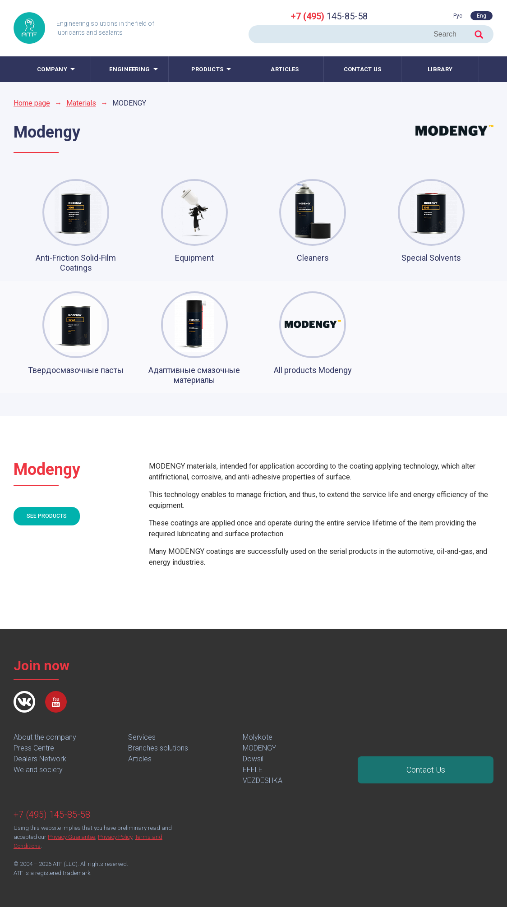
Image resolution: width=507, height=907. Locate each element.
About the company (45, 737)
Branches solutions (158, 748)
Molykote (257, 737)
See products (47, 516)
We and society (38, 769)
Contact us (363, 69)
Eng (481, 16)
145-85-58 (329, 16)
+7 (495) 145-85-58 (52, 814)
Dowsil (253, 759)
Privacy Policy (115, 836)
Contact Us (425, 769)
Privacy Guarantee (71, 836)
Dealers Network (40, 759)
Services (142, 737)
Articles (285, 69)
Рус (457, 16)
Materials (81, 103)
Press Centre (34, 748)
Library (440, 69)
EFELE (253, 769)
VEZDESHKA (262, 780)
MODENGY (259, 748)
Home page (32, 103)
